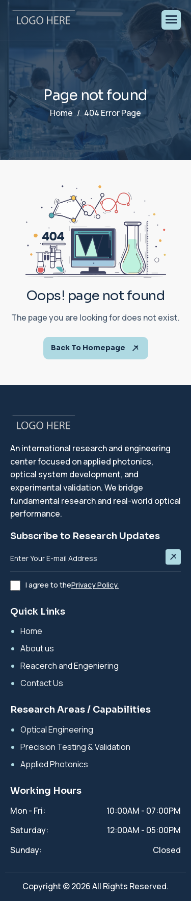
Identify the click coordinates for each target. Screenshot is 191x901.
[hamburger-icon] (171, 20)
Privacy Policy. (95, 585)
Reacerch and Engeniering (69, 665)
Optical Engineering (56, 729)
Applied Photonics (54, 764)
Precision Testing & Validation (75, 746)
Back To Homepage (96, 348)
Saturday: (29, 830)
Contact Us (41, 683)
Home (31, 631)
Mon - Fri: (27, 810)
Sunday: (26, 850)
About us (37, 648)
